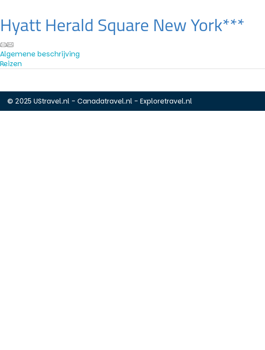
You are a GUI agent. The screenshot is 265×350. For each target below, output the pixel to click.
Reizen (11, 64)
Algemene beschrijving (40, 54)
